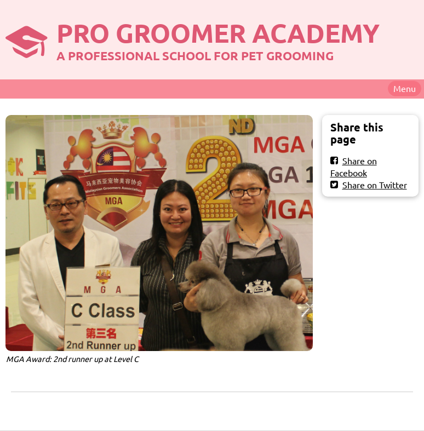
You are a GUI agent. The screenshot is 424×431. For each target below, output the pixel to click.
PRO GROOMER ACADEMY (218, 32)
